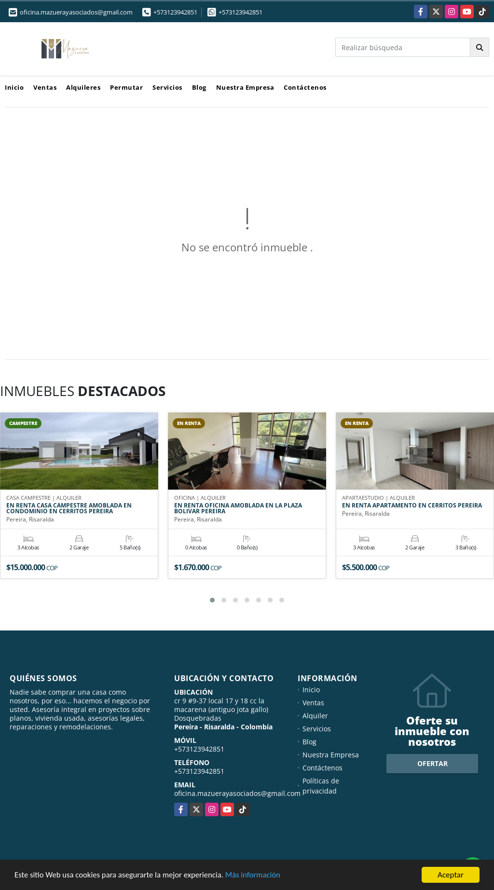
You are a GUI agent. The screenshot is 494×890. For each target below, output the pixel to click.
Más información (257, 876)
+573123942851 (175, 12)
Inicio (14, 87)
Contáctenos (305, 87)
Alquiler (315, 715)
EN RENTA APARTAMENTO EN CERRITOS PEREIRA (412, 506)
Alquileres (83, 87)
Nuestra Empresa (245, 87)
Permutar (126, 87)
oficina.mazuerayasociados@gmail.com (237, 793)
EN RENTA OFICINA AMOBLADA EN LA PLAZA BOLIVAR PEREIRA (238, 509)
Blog (199, 87)
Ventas (44, 87)
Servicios (167, 87)
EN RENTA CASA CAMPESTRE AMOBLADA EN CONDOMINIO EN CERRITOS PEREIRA (69, 509)
